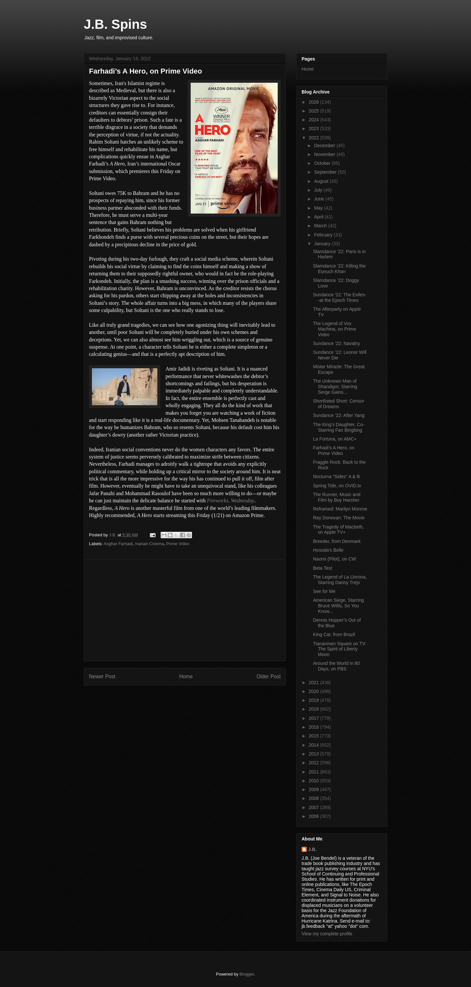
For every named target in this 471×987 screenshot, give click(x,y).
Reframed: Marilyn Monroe (340, 508)
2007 (314, 807)
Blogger (246, 974)
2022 (314, 137)
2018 (314, 709)
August (321, 181)
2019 (314, 700)
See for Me (324, 591)
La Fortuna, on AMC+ (335, 439)
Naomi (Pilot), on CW (334, 559)
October (323, 163)
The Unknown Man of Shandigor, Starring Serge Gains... (335, 386)
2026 (314, 102)
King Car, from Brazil (334, 634)
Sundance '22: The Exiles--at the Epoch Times (339, 297)
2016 (314, 727)
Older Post (268, 676)
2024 (314, 119)
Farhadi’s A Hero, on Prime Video (334, 450)
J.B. (312, 849)
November (325, 154)
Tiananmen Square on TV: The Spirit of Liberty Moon (339, 649)
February (324, 234)
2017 (314, 718)
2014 (314, 745)
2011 (314, 771)
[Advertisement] (185, 610)
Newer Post (102, 676)
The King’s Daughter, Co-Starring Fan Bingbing (338, 427)
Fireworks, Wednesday (230, 500)
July (318, 190)
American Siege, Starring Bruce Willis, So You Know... (338, 605)
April (319, 216)
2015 (314, 735)
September (326, 172)
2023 (314, 128)
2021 (314, 682)
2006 (314, 816)
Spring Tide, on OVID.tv (337, 485)
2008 (314, 798)
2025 (314, 110)
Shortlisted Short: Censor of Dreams (338, 403)
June (319, 198)
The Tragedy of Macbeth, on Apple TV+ (338, 529)
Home (186, 676)
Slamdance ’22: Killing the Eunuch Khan (339, 268)
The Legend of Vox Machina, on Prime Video (334, 329)
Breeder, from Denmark (337, 541)
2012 (314, 762)
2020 (314, 691)
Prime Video (177, 543)
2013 (314, 753)
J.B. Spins (115, 24)
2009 (314, 789)
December (325, 145)
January (323, 243)
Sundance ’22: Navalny (336, 343)
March (321, 225)
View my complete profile (327, 933)
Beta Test (322, 568)
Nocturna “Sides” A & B (336, 476)
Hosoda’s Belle (328, 550)
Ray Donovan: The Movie (339, 517)
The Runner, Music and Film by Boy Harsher (336, 497)
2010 (314, 780)
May (319, 208)
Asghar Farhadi (118, 543)
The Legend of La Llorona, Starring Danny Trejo (340, 579)
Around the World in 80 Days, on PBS (336, 666)
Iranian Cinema (149, 543)
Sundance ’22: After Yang (339, 415)
